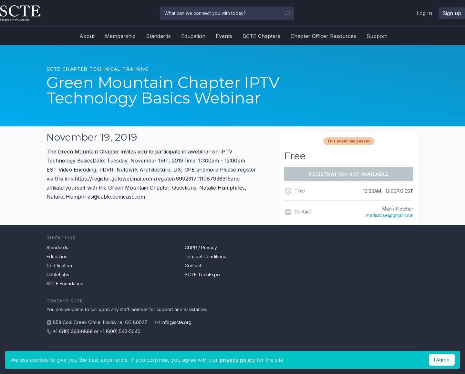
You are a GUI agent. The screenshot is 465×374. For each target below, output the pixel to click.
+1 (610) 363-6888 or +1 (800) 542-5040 (96, 331)
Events (224, 36)
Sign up (451, 13)
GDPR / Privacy (201, 247)
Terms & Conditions (205, 256)
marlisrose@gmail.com (389, 215)
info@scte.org (176, 322)
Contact (193, 265)
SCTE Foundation (64, 283)
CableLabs (57, 274)
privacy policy (237, 360)
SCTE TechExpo (202, 274)
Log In (424, 13)
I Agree (442, 359)
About (87, 36)
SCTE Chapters (261, 36)
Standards (158, 36)
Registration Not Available (349, 174)
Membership (120, 36)
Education (193, 36)
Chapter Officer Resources (323, 36)
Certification (59, 265)
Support (377, 36)
